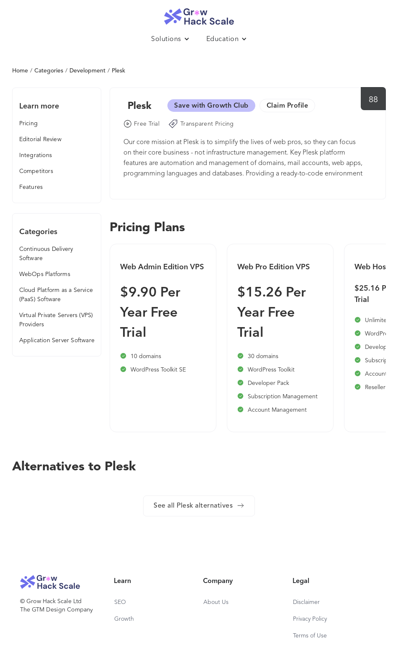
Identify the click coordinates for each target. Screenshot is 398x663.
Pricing (28, 123)
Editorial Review (40, 139)
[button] (170, 39)
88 (373, 100)
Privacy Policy (310, 619)
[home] (199, 14)
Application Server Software (57, 340)
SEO (120, 602)
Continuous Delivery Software (46, 253)
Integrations (35, 155)
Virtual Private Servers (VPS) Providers (56, 320)
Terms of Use (310, 636)
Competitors (36, 171)
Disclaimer (306, 602)
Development (87, 71)
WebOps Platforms (44, 274)
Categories (48, 71)
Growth (124, 619)
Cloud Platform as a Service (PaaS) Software (56, 294)
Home (20, 71)
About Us (216, 602)
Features (31, 187)
